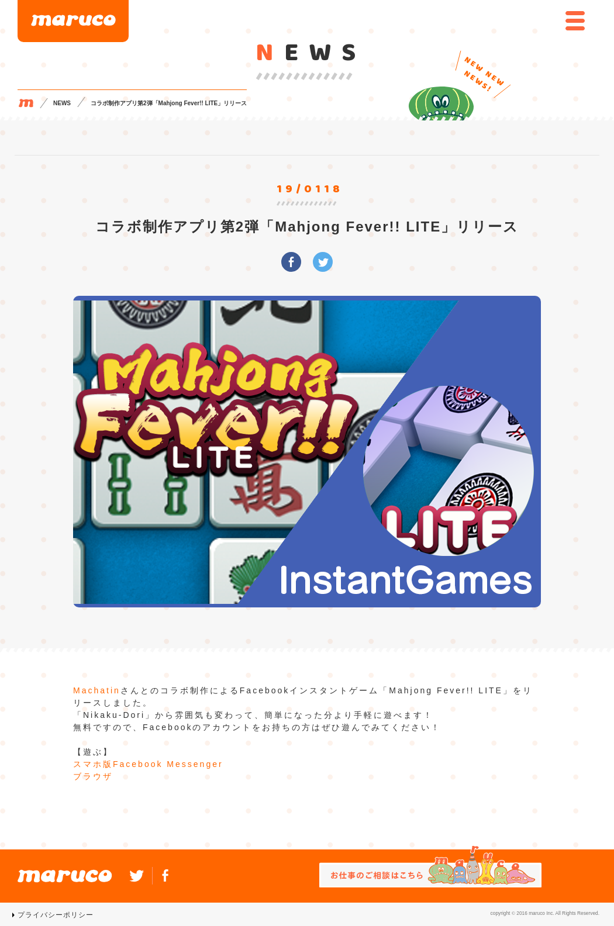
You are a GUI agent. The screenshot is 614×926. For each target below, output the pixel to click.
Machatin (96, 690)
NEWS (62, 103)
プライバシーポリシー (56, 915)
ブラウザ (93, 776)
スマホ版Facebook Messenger (148, 764)
